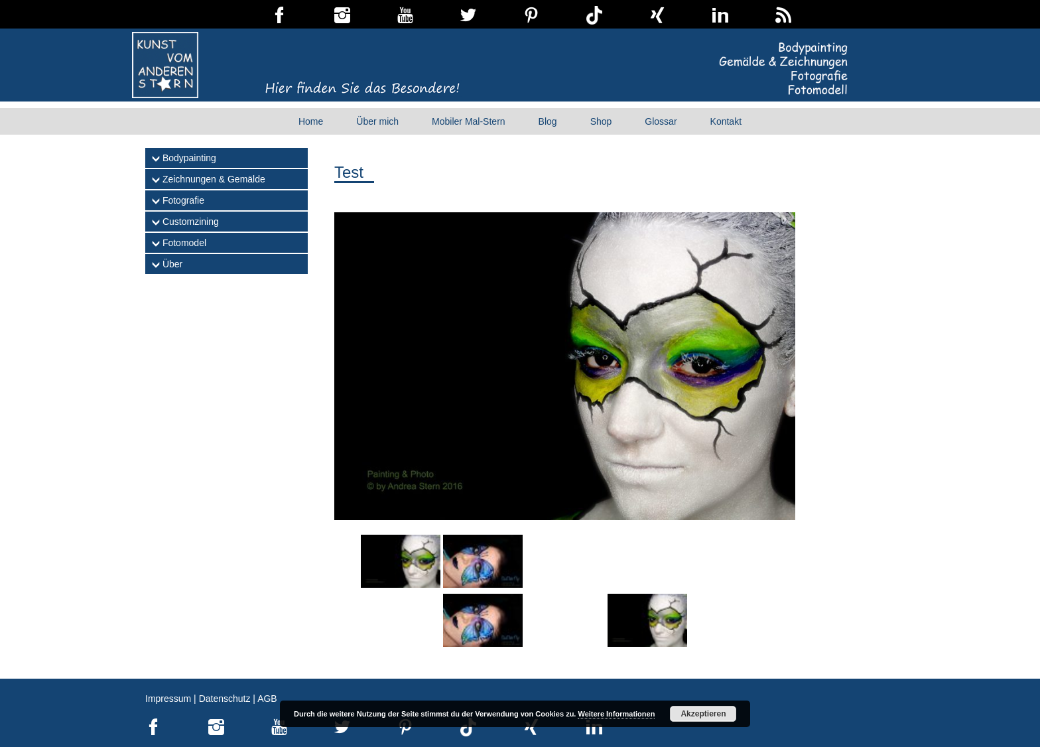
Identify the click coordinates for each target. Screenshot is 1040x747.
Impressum (168, 698)
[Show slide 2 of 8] (483, 561)
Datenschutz (225, 698)
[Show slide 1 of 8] (400, 561)
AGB (267, 698)
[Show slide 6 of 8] (483, 620)
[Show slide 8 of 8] (647, 620)
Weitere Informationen (616, 714)
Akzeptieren (703, 713)
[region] (564, 438)
